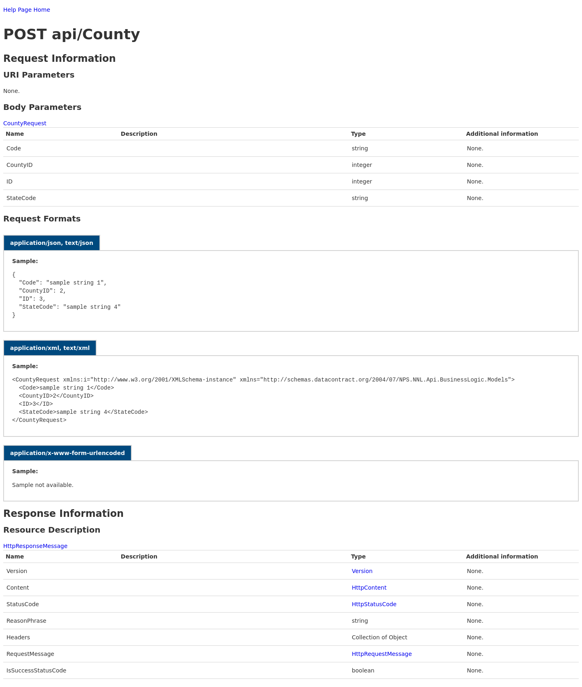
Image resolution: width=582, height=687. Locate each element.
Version (362, 571)
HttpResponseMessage (35, 546)
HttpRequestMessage (382, 654)
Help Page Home (26, 9)
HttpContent (369, 587)
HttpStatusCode (374, 604)
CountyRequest (24, 123)
